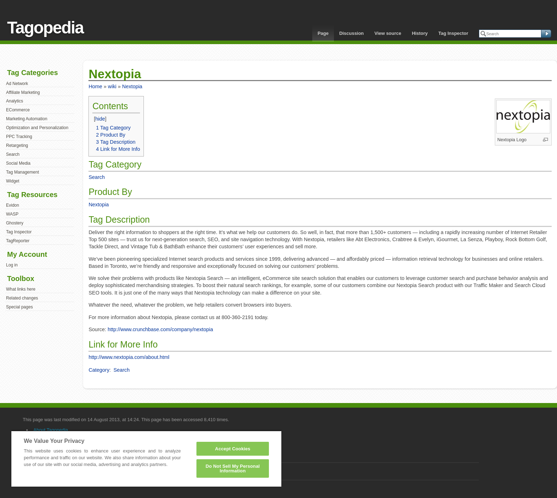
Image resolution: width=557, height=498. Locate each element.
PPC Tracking (19, 136)
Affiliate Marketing (23, 92)
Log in (12, 265)
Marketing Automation (26, 118)
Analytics (14, 101)
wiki (112, 86)
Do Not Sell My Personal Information (233, 468)
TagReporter (17, 240)
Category (98, 370)
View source (387, 33)
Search (13, 154)
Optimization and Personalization (37, 127)
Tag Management (22, 172)
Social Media (18, 163)
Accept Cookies (232, 448)
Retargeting (17, 145)
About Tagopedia (50, 430)
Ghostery (14, 223)
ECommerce (18, 109)
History (420, 33)
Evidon (12, 205)
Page (323, 33)
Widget (12, 181)
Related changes (22, 298)
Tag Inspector (453, 33)
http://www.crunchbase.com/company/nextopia (160, 329)
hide (100, 119)
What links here (21, 289)
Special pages (19, 306)
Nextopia (132, 86)
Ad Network (17, 83)
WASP (12, 214)
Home (95, 86)
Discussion (351, 33)
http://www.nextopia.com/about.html (128, 357)
